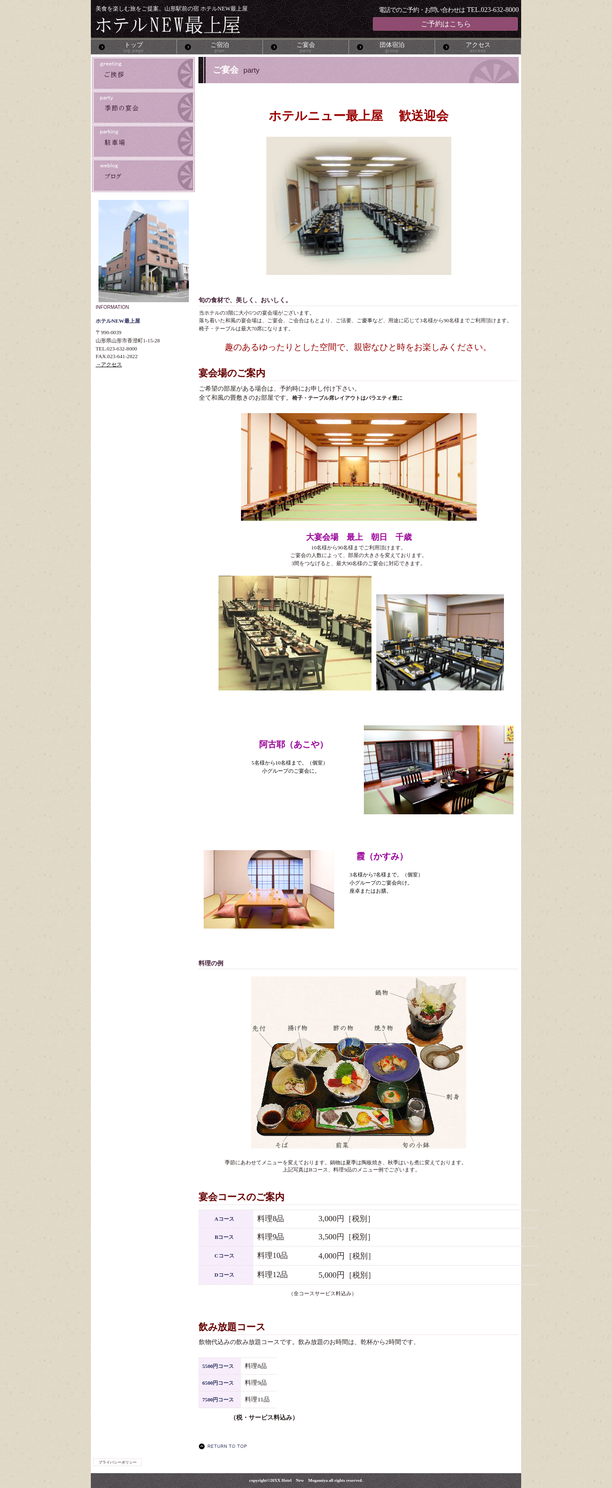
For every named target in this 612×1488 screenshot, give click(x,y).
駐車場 (143, 141)
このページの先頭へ (225, 1446)
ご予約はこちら (446, 24)
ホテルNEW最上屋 (207, 25)
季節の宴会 (143, 107)
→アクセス (109, 364)
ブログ (143, 175)
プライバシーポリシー (117, 1462)
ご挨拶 (143, 73)
